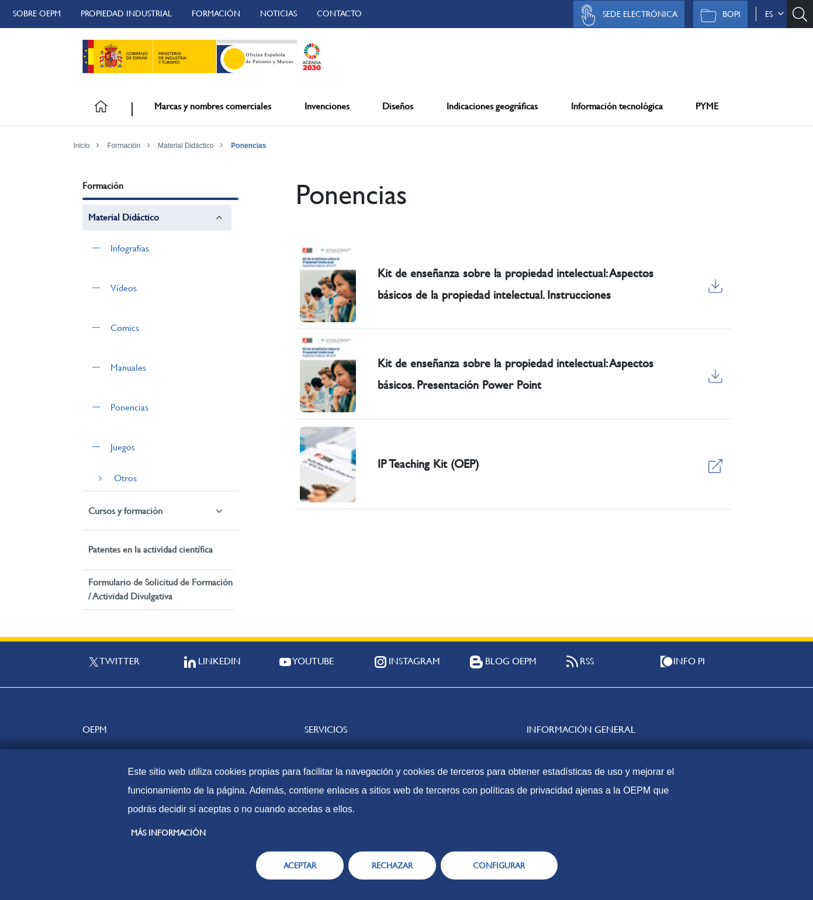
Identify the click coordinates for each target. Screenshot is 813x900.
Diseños (397, 106)
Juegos (122, 447)
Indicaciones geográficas (492, 106)
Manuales (128, 367)
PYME (707, 106)
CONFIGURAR (499, 865)
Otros (125, 478)
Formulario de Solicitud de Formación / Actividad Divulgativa (160, 589)
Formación (216, 13)
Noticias (278, 13)
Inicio (82, 146)
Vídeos (123, 288)
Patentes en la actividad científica (150, 549)
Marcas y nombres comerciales (212, 106)
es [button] (774, 14)
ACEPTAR (299, 865)
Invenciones (327, 106)
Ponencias (248, 146)
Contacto (339, 13)
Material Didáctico (185, 146)
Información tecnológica (617, 106)
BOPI (717, 15)
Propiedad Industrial (126, 13)
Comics (124, 327)
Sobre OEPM (37, 13)
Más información (168, 832)
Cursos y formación (125, 510)
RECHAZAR (392, 865)
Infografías (129, 248)
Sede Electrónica (626, 15)
